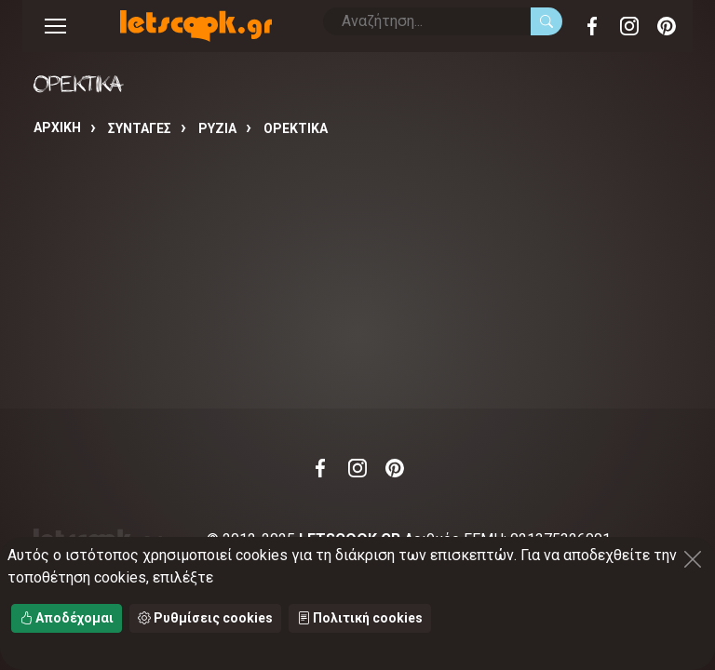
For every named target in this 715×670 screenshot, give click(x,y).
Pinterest (666, 26)
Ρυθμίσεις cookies (205, 617)
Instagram (629, 26)
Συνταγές (139, 128)
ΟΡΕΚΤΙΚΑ (295, 128)
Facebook (592, 26)
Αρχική (57, 127)
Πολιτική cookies (360, 617)
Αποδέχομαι (67, 617)
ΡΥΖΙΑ (217, 128)
